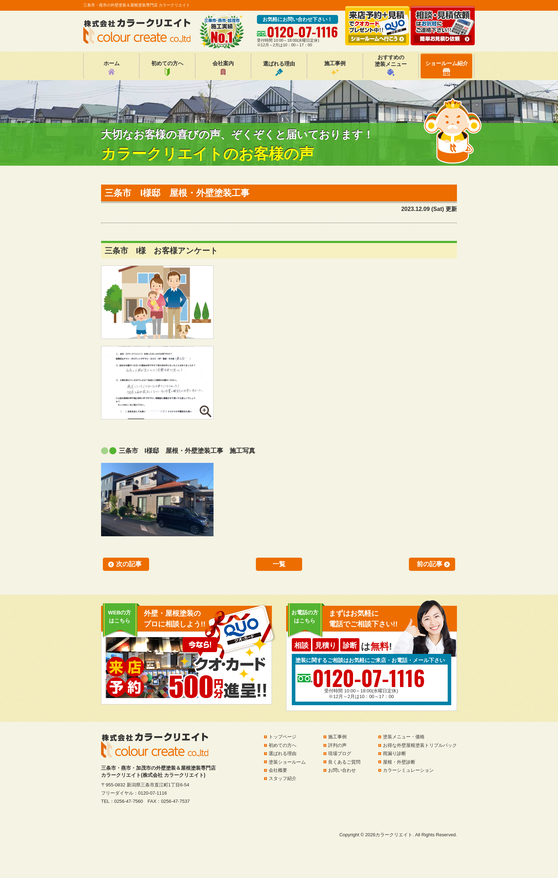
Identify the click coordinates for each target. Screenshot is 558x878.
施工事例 (335, 68)
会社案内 (223, 68)
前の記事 (429, 564)
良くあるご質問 (344, 762)
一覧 (279, 564)
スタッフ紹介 (282, 778)
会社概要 (278, 770)
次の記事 (129, 564)
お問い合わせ (342, 770)
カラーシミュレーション (408, 770)
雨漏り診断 (394, 753)
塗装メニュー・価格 (404, 736)
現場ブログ (339, 753)
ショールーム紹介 (446, 68)
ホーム (112, 68)
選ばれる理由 (279, 68)
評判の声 (337, 745)
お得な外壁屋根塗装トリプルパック (420, 745)
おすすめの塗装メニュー (391, 65)
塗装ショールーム (287, 762)
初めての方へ (167, 68)
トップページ (282, 736)
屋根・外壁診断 (399, 762)
